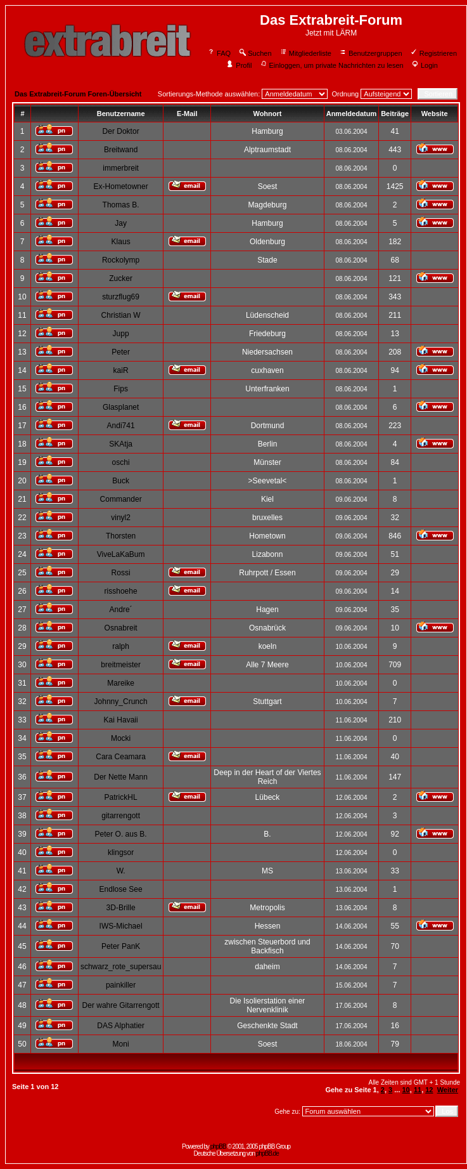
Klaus (121, 241)
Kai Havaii (121, 719)
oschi (121, 462)
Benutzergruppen (370, 53)
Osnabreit (121, 628)
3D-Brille (121, 907)
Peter (121, 352)
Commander (121, 499)
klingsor (121, 852)
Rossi (121, 572)
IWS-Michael (121, 926)
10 (406, 1090)
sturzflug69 (120, 296)
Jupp (121, 333)
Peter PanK (120, 946)
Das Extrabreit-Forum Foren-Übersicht (78, 94)
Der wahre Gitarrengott (121, 1005)
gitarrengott (120, 815)
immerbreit (121, 168)
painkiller (121, 985)
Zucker (120, 278)
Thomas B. (121, 204)
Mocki (121, 738)
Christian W (121, 315)
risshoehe (121, 591)
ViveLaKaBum (121, 554)
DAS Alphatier (120, 1025)
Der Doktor (121, 131)
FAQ (219, 53)
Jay (121, 223)
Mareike (120, 683)
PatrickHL (121, 797)
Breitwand (121, 149)
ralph (120, 646)
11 (417, 1090)
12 (429, 1090)
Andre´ (121, 609)
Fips (120, 388)
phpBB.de (267, 1153)
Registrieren (433, 53)
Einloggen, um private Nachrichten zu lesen (332, 65)
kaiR (121, 370)
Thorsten (121, 536)
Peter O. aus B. (121, 834)
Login (424, 65)
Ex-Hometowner (121, 186)
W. (121, 870)
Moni (121, 1044)
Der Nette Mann (121, 777)
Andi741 (121, 425)
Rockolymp (120, 260)
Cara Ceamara (121, 756)
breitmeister (121, 664)
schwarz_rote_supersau (120, 966)
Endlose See (121, 889)
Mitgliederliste (305, 53)
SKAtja (120, 444)
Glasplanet (121, 407)
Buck (120, 480)
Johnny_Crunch (121, 701)
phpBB (218, 1146)
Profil (239, 65)
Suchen (254, 53)
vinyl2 (121, 517)
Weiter (447, 1090)
